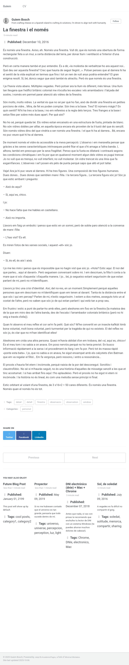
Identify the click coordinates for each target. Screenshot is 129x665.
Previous (34, 513)
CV (26, 7)
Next (95, 513)
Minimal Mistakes (75, 657)
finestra (41, 460)
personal (26, 467)
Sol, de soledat (107, 540)
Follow (120, 23)
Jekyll (37, 657)
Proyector (41, 540)
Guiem (7, 7)
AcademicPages (49, 657)
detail (19, 460)
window (87, 460)
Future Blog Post (14, 540)
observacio (55, 460)
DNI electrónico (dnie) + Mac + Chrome (76, 544)
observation (72, 460)
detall (29, 460)
